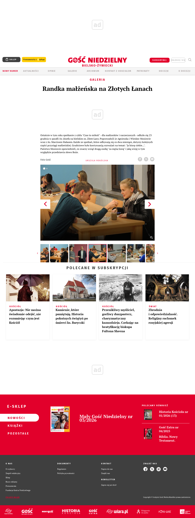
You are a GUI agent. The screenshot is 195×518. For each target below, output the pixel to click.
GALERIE (72, 71)
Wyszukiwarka (190, 60)
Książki (15, 425)
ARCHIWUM (93, 71)
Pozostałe (15, 433)
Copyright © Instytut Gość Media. (156, 497)
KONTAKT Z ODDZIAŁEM (118, 71)
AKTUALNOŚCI (31, 71)
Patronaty (143, 71)
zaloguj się (178, 60)
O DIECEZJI (184, 71)
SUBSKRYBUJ (159, 60)
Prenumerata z (34, 59)
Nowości (15, 417)
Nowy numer (10, 71)
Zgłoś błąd (13, 497)
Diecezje (164, 71)
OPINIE (51, 71)
